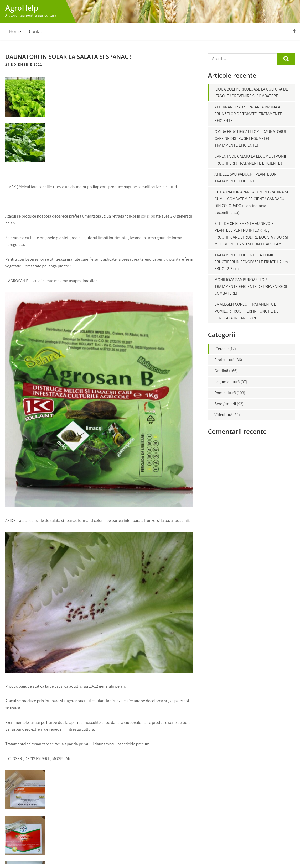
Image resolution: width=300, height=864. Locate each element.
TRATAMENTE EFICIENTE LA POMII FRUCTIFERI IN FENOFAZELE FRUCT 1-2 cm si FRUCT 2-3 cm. (252, 261)
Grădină (221, 370)
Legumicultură (227, 381)
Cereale (222, 348)
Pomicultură (225, 393)
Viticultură (223, 415)
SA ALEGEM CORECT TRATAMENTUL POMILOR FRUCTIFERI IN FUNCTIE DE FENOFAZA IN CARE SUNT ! (246, 311)
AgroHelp (21, 8)
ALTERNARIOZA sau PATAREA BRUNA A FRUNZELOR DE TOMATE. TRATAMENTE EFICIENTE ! (248, 113)
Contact (36, 31)
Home (15, 31)
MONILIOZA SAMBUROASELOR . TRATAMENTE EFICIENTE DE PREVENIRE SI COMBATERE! (250, 286)
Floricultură (224, 359)
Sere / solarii (225, 404)
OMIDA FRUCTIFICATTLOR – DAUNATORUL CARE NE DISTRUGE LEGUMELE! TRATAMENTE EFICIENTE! (250, 138)
